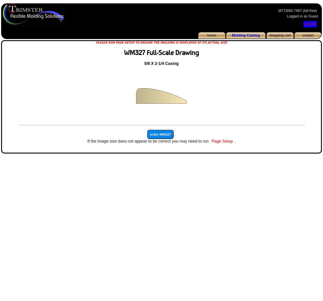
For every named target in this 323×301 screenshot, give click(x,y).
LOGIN (310, 24)
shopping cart (280, 35)
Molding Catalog (246, 35)
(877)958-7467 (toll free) (297, 11)
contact (308, 35)
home (211, 35)
